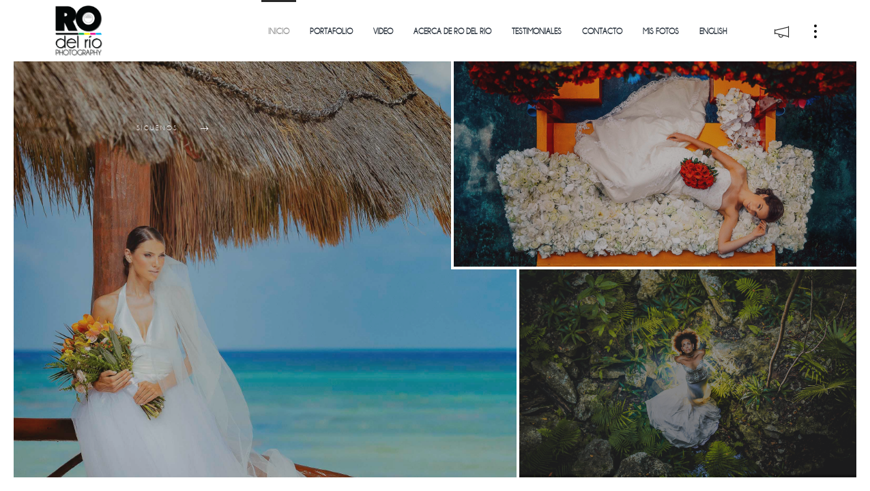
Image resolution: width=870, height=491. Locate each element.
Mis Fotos (661, 31)
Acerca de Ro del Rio (452, 31)
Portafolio (331, 31)
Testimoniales (537, 31)
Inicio (278, 31)
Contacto (602, 31)
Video (383, 31)
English (713, 31)
